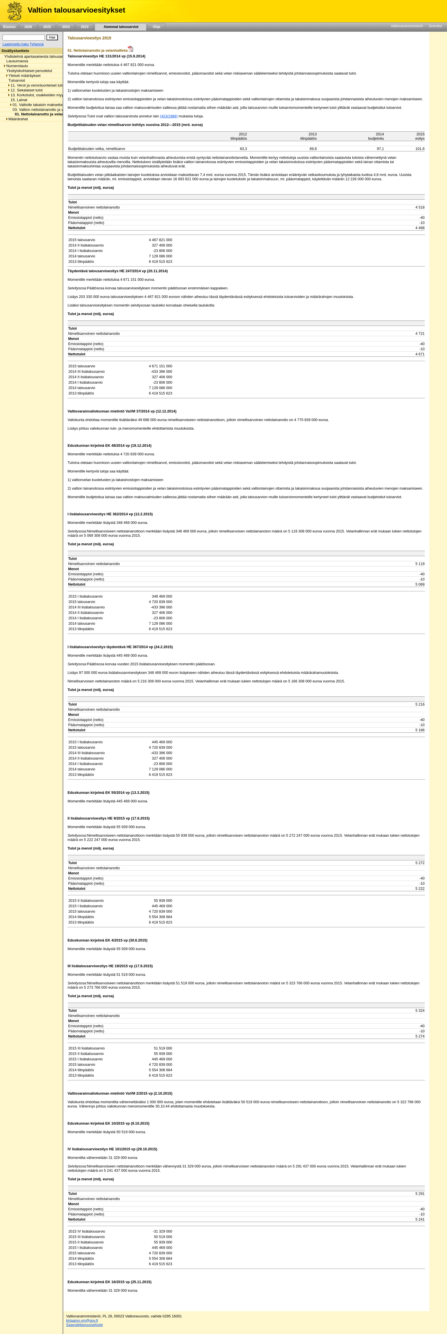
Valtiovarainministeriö (407, 26)
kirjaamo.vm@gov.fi (82, 1320)
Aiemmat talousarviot (120, 27)
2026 (28, 27)
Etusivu (9, 27)
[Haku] (24, 38)
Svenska (435, 26)
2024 (66, 27)
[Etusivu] (12, 11)
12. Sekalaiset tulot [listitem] (25, 90)
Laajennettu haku (16, 44)
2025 (47, 27)
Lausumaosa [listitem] (15, 61)
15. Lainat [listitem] (17, 100)
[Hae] (52, 37)
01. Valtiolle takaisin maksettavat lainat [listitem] (43, 105)
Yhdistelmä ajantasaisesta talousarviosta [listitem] (37, 56)
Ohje (156, 27)
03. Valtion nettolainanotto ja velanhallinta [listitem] (45, 109)
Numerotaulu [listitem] (15, 66)
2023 (84, 27)
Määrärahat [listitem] (16, 119)
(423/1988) (169, 116)
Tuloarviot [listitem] (15, 80)
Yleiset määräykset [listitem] (23, 75)
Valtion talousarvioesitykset (76, 10)
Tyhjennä (37, 44)
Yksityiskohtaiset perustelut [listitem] (27, 71)
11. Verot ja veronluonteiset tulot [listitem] (36, 85)
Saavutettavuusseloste (84, 1325)
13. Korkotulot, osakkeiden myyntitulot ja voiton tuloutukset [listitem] (58, 95)
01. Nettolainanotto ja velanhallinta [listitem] (44, 114)
